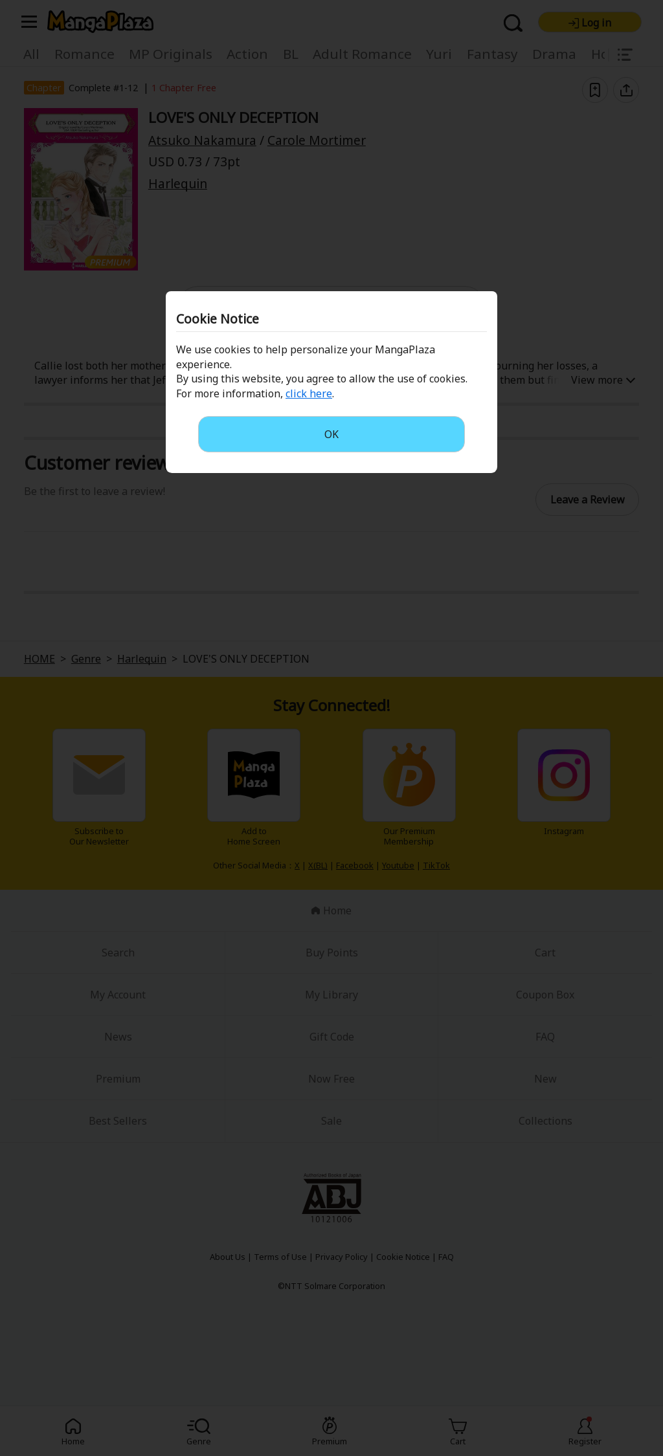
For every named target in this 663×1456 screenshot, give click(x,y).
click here (309, 393)
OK (331, 434)
